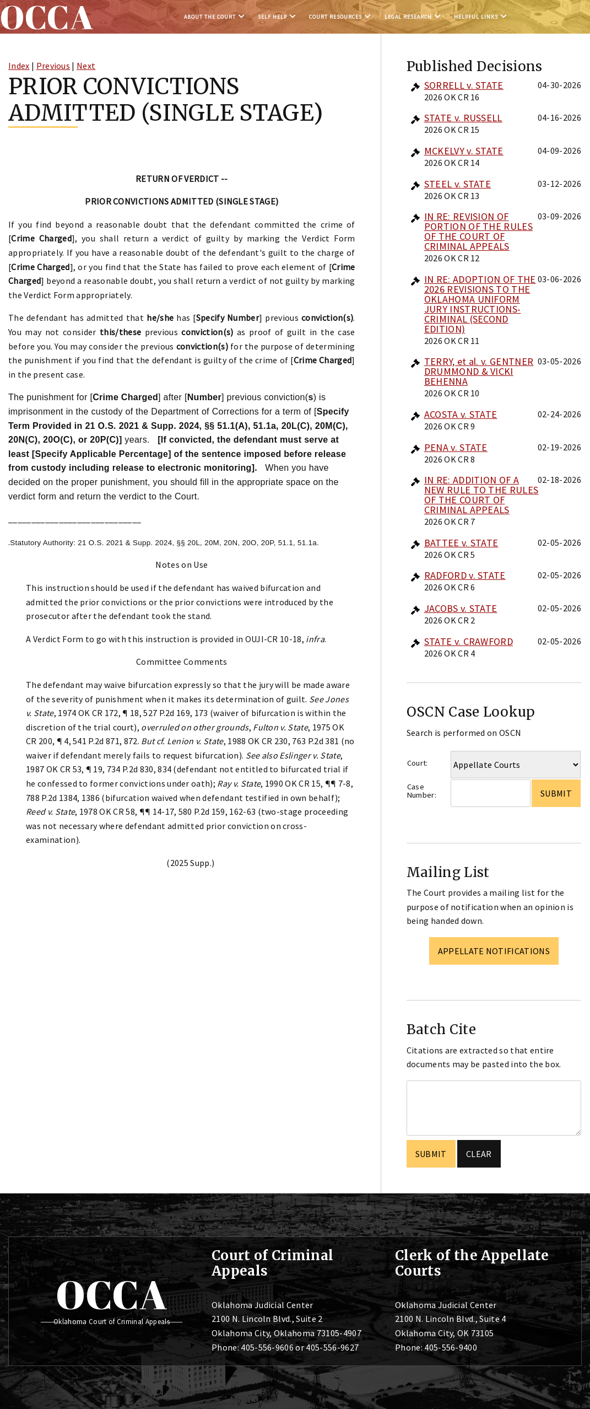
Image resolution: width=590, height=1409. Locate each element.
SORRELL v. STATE (464, 85)
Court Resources (335, 16)
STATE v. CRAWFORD (468, 641)
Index (19, 65)
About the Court (210, 16)
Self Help (272, 16)
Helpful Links (476, 16)
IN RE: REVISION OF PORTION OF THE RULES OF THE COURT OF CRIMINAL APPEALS (478, 231)
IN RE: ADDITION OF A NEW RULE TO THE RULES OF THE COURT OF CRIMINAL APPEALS (481, 495)
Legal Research (408, 16)
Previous (53, 65)
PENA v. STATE (456, 447)
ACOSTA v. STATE (460, 414)
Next (86, 65)
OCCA (111, 1294)
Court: (417, 763)
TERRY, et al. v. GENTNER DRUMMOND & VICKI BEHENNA (479, 371)
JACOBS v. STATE (460, 608)
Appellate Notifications (494, 950)
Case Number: (421, 791)
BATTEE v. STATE (461, 542)
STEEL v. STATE (457, 184)
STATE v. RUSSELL (463, 117)
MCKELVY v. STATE (464, 150)
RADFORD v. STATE (465, 575)
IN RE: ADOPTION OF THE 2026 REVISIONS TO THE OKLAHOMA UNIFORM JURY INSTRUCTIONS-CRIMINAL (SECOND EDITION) (480, 304)
